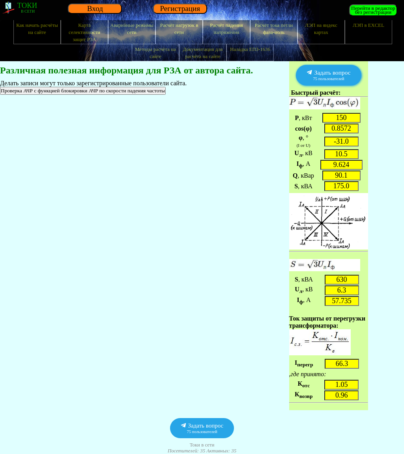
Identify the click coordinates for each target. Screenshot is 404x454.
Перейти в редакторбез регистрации (373, 10)
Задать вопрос (329, 75)
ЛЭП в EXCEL (368, 25)
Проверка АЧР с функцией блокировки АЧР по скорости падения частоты (83, 91)
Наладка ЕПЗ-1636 (250, 49)
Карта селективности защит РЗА (84, 32)
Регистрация (180, 8)
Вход (95, 8)
